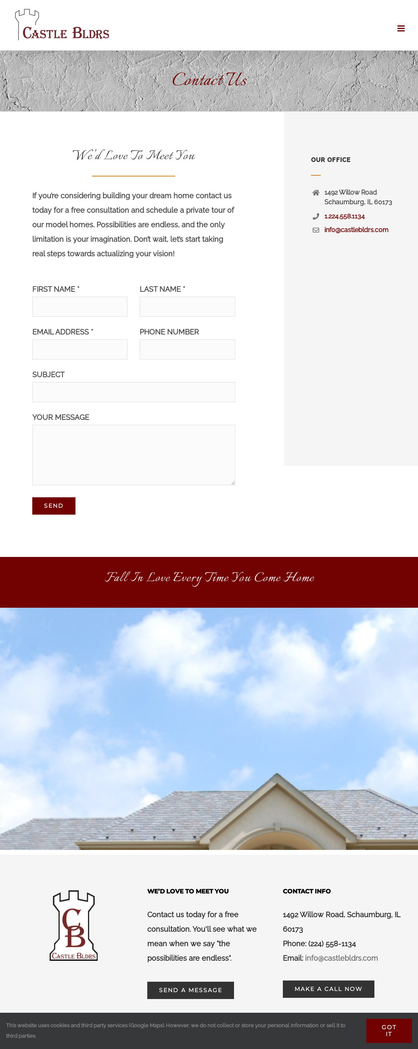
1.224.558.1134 (344, 216)
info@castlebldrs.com (356, 230)
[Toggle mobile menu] (401, 28)
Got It (389, 1031)
